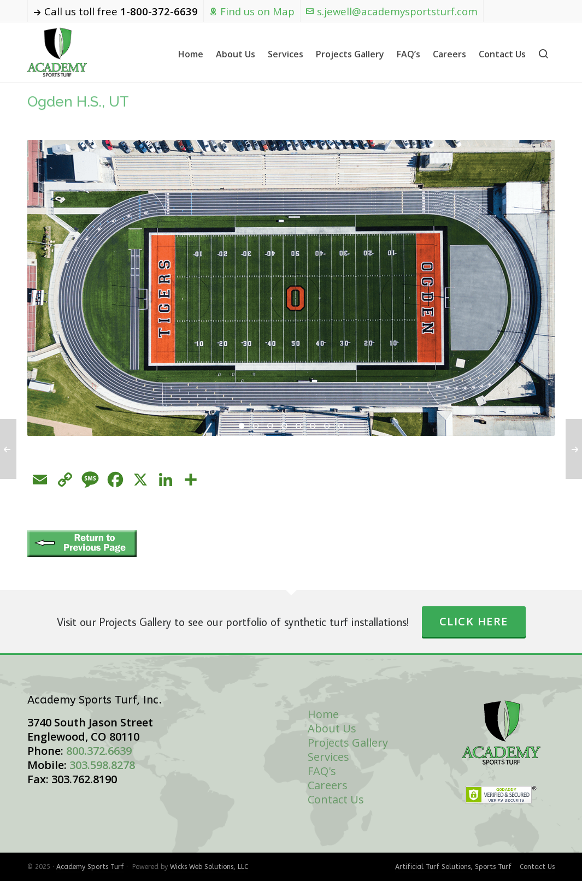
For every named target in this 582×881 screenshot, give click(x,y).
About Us (332, 728)
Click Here (473, 621)
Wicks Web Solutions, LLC (209, 867)
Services (328, 756)
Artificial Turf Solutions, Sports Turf (453, 867)
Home (323, 714)
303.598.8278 (102, 765)
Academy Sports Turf (90, 867)
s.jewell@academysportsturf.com (392, 11)
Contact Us (336, 799)
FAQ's (322, 771)
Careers (328, 785)
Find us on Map (252, 11)
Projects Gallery (348, 742)
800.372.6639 (99, 750)
